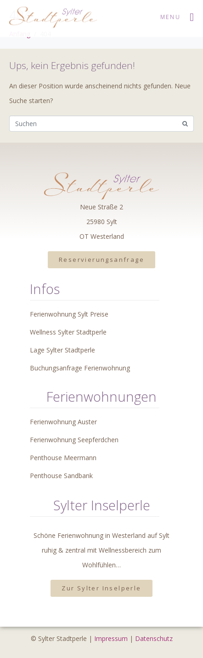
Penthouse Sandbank (61, 475)
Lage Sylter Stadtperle (62, 350)
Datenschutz (154, 638)
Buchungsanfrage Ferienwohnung (80, 368)
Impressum (111, 638)
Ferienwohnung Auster (63, 421)
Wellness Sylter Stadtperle (68, 332)
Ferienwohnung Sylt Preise (69, 314)
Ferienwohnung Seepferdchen (74, 439)
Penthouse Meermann (63, 457)
